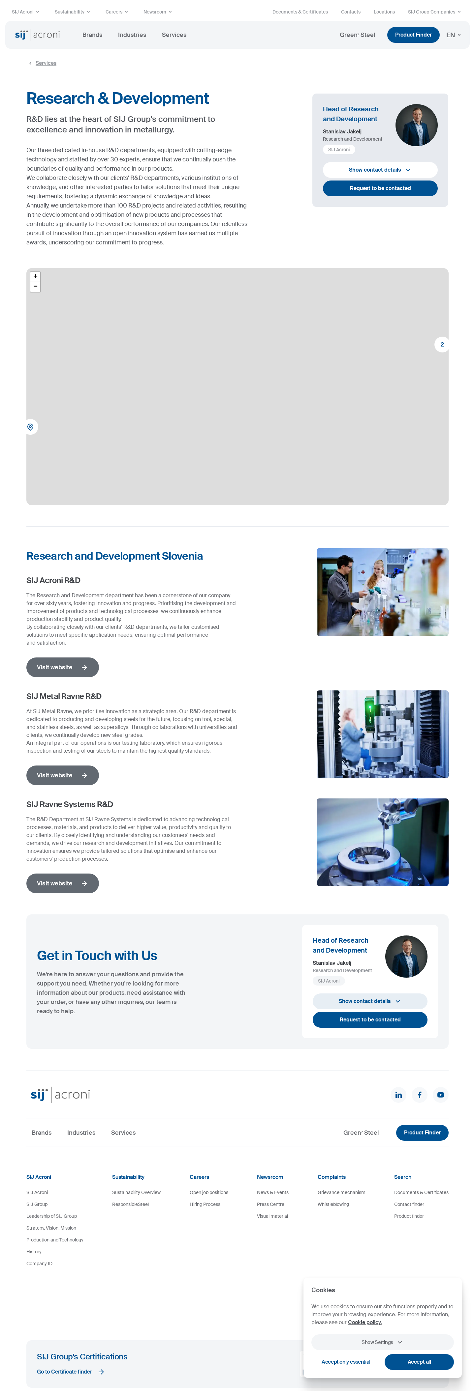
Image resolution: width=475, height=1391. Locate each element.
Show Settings (383, 1342)
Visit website (62, 667)
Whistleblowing (333, 1204)
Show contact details (380, 170)
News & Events (273, 1192)
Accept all (419, 1361)
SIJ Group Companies (435, 12)
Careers (118, 12)
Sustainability (73, 12)
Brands (92, 35)
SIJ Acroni (27, 12)
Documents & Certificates (300, 12)
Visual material (272, 1216)
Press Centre (270, 1204)
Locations (384, 12)
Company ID (39, 1263)
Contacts (351, 12)
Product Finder (413, 34)
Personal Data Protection (174, 1366)
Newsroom (158, 12)
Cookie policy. (365, 1322)
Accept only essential (346, 1361)
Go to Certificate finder (71, 1319)
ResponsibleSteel (130, 1204)
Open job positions (209, 1192)
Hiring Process (205, 1204)
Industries (132, 35)
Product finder (409, 1216)
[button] (32, 429)
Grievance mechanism (341, 1192)
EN (454, 35)
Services (174, 35)
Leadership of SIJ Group (51, 1216)
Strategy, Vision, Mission (51, 1228)
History (34, 1252)
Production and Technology (54, 1240)
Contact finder (409, 1204)
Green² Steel (357, 35)
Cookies (109, 1366)
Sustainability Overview (136, 1192)
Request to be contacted (380, 188)
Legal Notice (134, 1366)
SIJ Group (37, 1204)
